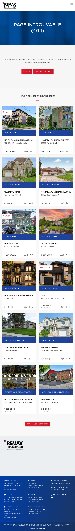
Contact (68, 477)
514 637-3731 (35, 501)
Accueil (26, 71)
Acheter (27, 492)
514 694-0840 (59, 489)
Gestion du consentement (55, 525)
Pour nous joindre (43, 71)
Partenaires (28, 477)
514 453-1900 (11, 501)
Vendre (47, 477)
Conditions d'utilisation (38, 525)
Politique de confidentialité (21, 525)
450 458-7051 (35, 487)
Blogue (47, 492)
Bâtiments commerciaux (8, 492)
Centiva (41, 528)
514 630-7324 (11, 489)
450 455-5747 (12, 517)
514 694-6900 (35, 513)
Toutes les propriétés (37, 424)
